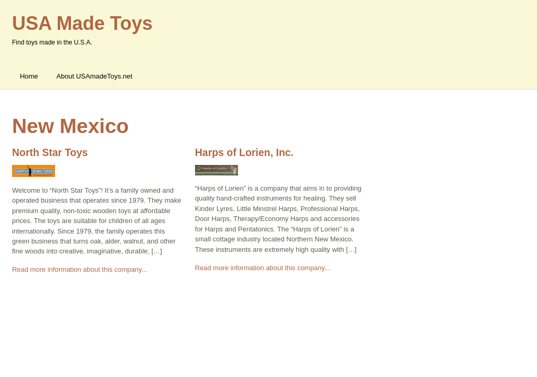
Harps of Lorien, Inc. (244, 152)
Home (29, 76)
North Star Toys (50, 152)
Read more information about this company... (79, 269)
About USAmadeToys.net (95, 76)
